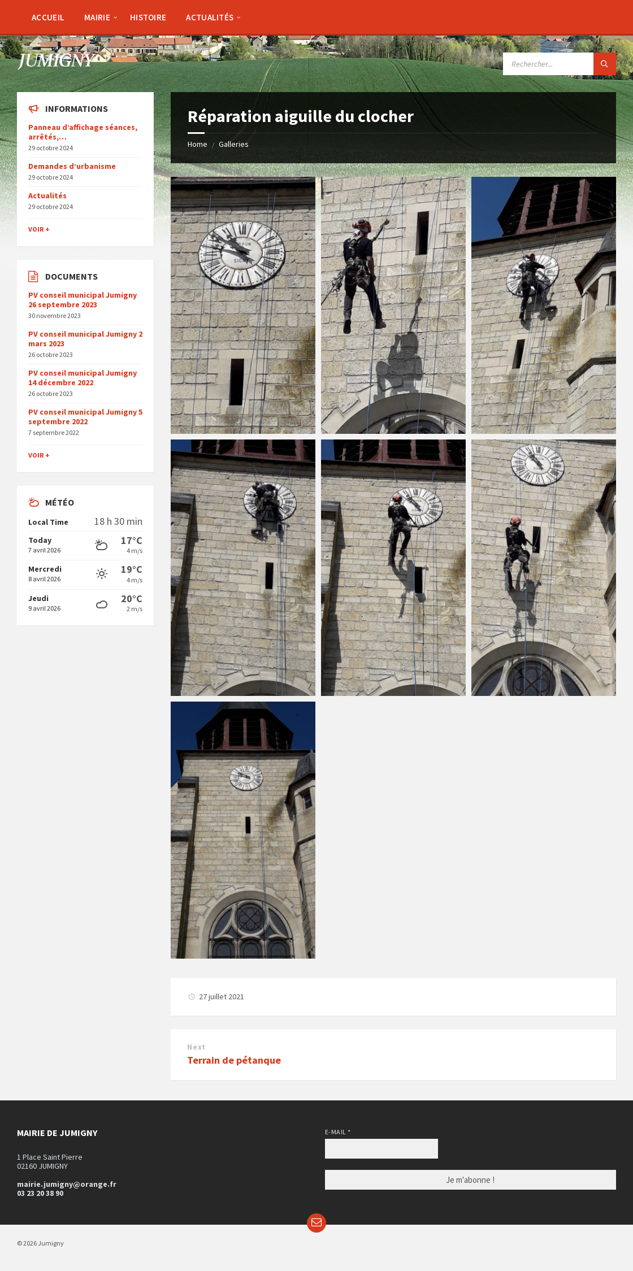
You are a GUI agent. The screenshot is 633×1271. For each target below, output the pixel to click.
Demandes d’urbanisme (72, 166)
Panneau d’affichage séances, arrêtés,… (82, 132)
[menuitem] (48, 17)
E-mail (338, 1132)
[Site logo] (56, 66)
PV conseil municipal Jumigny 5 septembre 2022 (85, 416)
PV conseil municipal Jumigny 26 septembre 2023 (82, 300)
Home (197, 144)
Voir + (39, 229)
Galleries (234, 144)
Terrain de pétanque (234, 1060)
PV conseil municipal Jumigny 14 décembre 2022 (82, 378)
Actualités (47, 195)
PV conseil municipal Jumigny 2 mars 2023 (85, 339)
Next (196, 1047)
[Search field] (559, 64)
